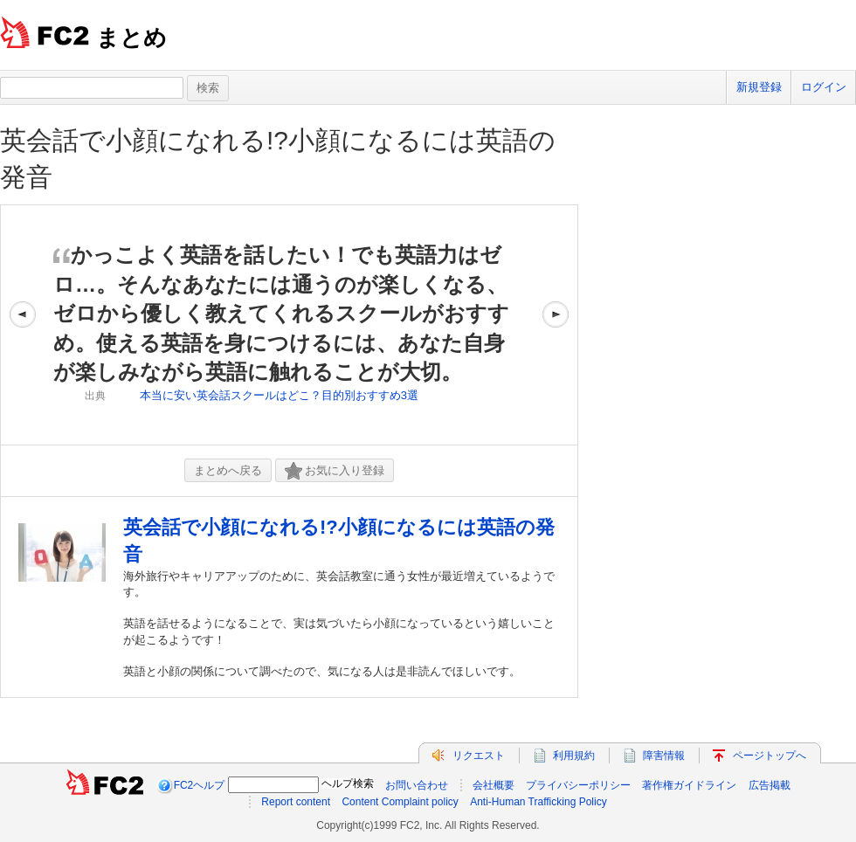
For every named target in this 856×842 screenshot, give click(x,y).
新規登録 (759, 86)
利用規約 (574, 755)
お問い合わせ (416, 785)
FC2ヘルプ (199, 785)
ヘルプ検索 (347, 783)
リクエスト (478, 755)
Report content (295, 802)
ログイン (823, 86)
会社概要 (493, 785)
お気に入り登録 (334, 471)
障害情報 (664, 755)
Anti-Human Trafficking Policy (538, 802)
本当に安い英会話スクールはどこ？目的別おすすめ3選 (279, 395)
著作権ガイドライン (689, 785)
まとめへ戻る (228, 470)
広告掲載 (769, 785)
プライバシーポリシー (578, 785)
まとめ (131, 37)
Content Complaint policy (400, 802)
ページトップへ (769, 755)
